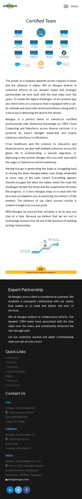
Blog (9, 375)
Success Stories (15, 371)
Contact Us (13, 385)
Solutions (12, 366)
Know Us (11, 380)
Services (11, 362)
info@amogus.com (17, 479)
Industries (12, 357)
